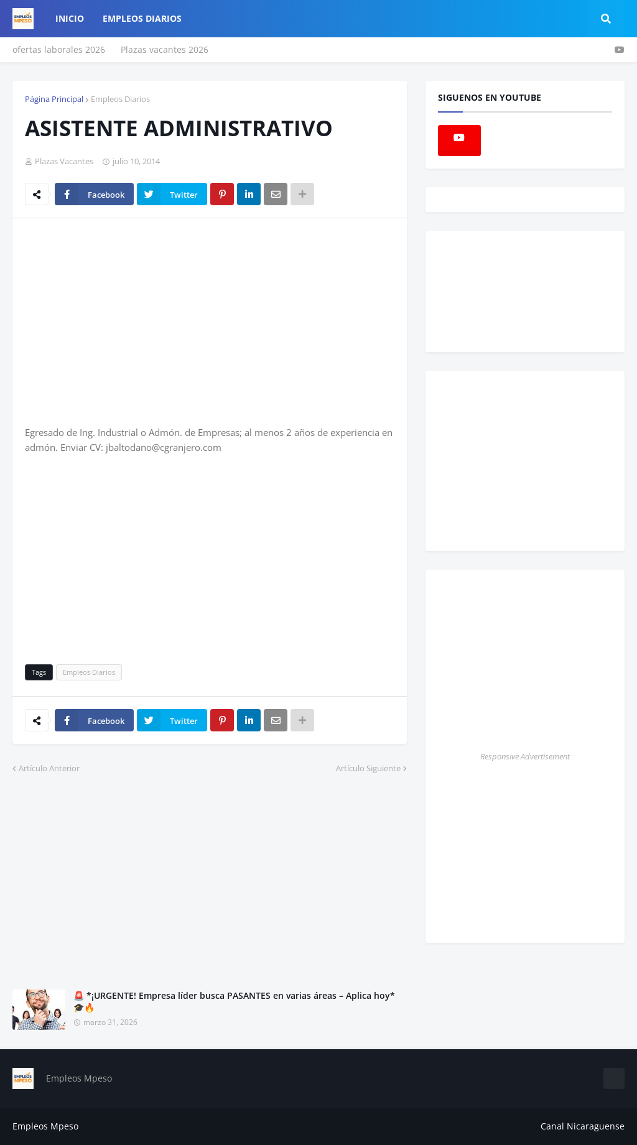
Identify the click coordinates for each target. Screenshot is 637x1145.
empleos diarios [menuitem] (142, 18)
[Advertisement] (129, 321)
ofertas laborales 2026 (58, 49)
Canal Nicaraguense (583, 1126)
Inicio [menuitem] (69, 18)
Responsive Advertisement (525, 756)
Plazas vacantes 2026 (164, 49)
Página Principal (54, 98)
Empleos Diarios (120, 98)
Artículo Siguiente (368, 768)
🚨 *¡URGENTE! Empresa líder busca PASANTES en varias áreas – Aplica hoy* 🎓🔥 (234, 1002)
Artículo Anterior (49, 768)
